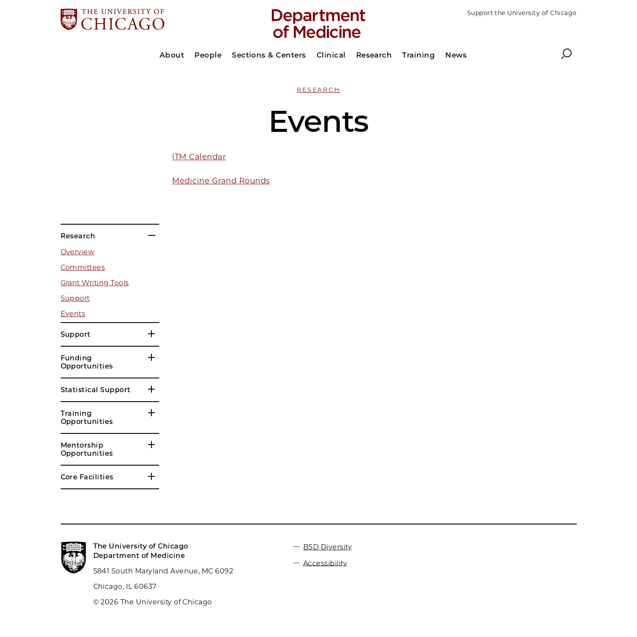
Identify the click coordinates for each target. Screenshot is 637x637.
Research (318, 90)
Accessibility (325, 563)
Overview (78, 252)
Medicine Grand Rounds (221, 181)
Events (73, 314)
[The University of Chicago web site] (145, 20)
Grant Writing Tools (95, 283)
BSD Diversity (327, 547)
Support (75, 298)
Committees (83, 267)
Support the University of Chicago (522, 13)
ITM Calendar (199, 157)
